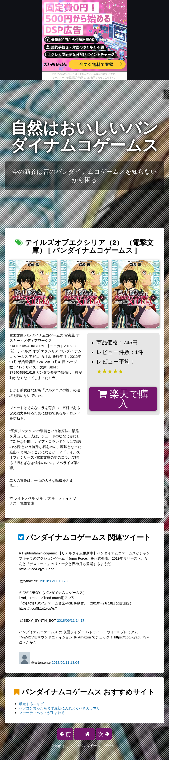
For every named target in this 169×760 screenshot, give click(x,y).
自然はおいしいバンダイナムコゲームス (85, 136)
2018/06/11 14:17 (71, 620)
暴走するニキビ (31, 704)
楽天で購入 (123, 398)
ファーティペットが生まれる (42, 713)
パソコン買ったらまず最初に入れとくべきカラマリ (59, 708)
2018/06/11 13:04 (65, 662)
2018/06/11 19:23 (53, 581)
